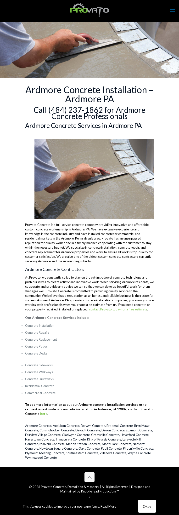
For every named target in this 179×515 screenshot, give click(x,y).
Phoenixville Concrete (138, 448)
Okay (147, 506)
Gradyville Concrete (105, 435)
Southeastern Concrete (82, 453)
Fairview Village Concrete (43, 435)
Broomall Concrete (119, 426)
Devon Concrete (112, 430)
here (43, 414)
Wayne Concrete (139, 453)
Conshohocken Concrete (56, 430)
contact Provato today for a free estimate (118, 309)
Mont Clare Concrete (116, 444)
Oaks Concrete (89, 448)
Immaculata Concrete (71, 439)
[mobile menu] (172, 10)
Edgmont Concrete (139, 430)
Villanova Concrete (113, 453)
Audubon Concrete (66, 426)
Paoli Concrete (111, 448)
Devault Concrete (87, 430)
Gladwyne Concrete (76, 435)
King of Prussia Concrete (104, 439)
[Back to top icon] (89, 477)
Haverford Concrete (135, 435)
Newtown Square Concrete (58, 448)
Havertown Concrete (39, 439)
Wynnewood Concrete (41, 457)
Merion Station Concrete (83, 444)
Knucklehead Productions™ (100, 491)
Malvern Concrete (52, 444)
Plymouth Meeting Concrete (44, 453)
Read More (108, 506)
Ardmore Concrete (38, 426)
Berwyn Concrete (93, 426)
